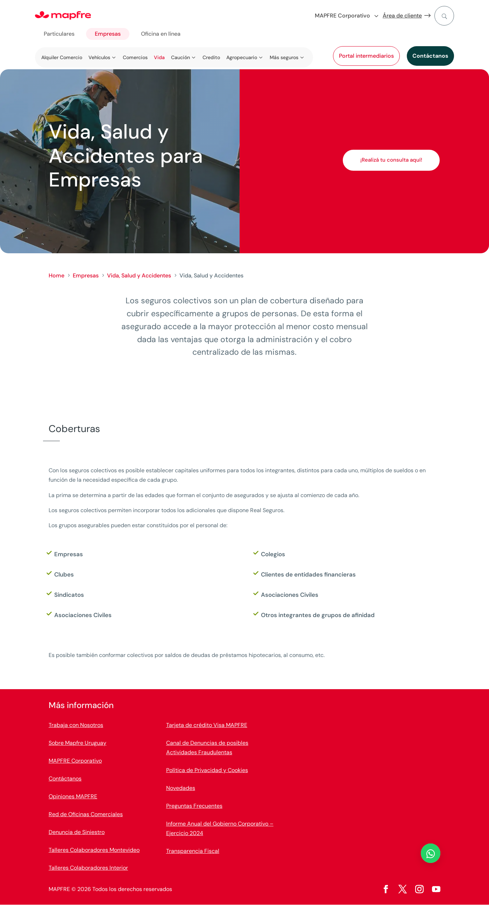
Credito (211, 57)
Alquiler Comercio (61, 57)
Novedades (180, 788)
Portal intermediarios (366, 55)
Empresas (108, 33)
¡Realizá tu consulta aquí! (391, 159)
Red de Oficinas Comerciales (86, 814)
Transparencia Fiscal (192, 851)
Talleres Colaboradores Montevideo (94, 850)
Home (56, 275)
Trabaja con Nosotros (76, 725)
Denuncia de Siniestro (77, 832)
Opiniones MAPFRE (73, 796)
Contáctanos (430, 55)
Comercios (135, 57)
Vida (159, 57)
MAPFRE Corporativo (75, 760)
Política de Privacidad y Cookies (207, 770)
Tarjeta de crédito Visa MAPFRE (206, 725)
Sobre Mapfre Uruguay (77, 743)
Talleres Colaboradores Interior (88, 867)
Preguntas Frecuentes (194, 805)
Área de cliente (402, 15)
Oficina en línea (160, 33)
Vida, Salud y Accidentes (139, 275)
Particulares (59, 33)
